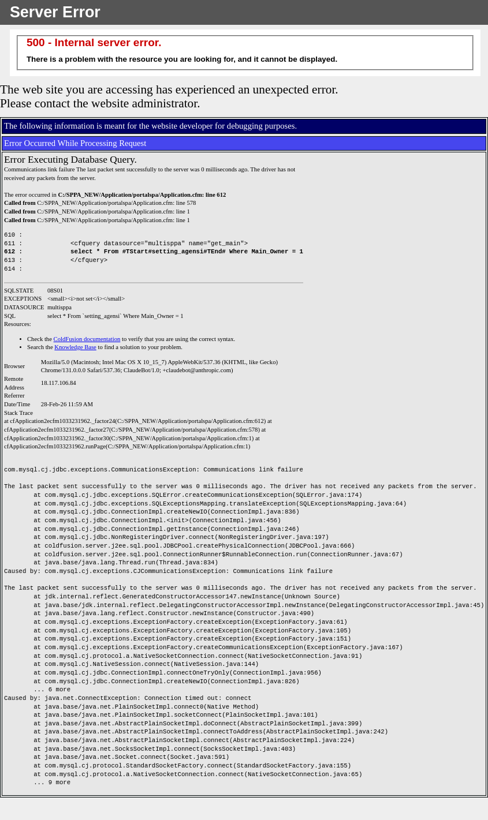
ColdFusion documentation (87, 339)
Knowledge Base (75, 347)
